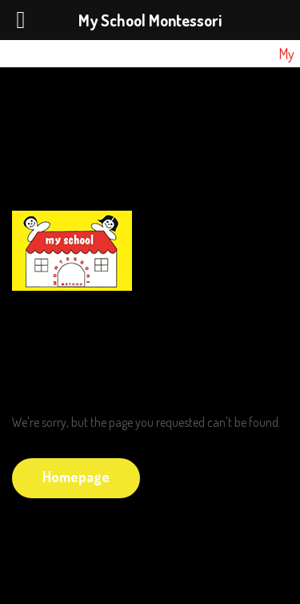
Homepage (76, 476)
